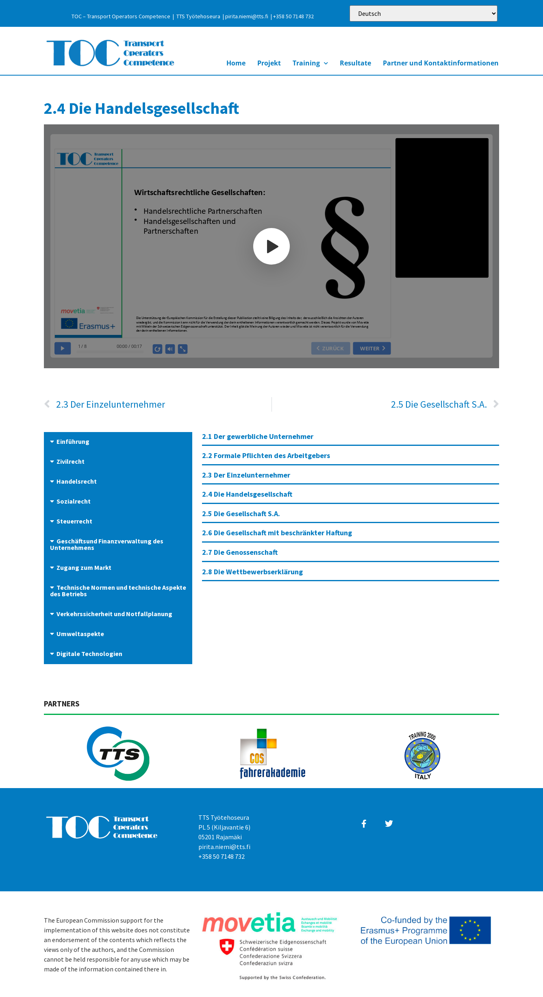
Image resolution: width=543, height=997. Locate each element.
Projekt (269, 63)
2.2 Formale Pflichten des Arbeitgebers (266, 455)
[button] (118, 442)
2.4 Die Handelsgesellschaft (247, 494)
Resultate (355, 63)
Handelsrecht (76, 481)
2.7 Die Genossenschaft (240, 552)
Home (235, 63)
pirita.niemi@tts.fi (246, 16)
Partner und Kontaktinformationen (441, 63)
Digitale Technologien (89, 653)
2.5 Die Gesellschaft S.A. (241, 513)
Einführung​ (72, 441)
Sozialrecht (73, 501)
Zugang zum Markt (83, 567)
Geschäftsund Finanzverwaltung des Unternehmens (106, 544)
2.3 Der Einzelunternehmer (246, 475)
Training (310, 63)
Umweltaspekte (80, 634)
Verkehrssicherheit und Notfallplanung (114, 614)
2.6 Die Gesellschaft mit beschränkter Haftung (277, 532)
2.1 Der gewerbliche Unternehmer (257, 436)
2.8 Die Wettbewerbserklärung (252, 571)
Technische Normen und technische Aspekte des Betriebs (118, 590)
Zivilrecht (70, 461)
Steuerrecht (74, 521)
